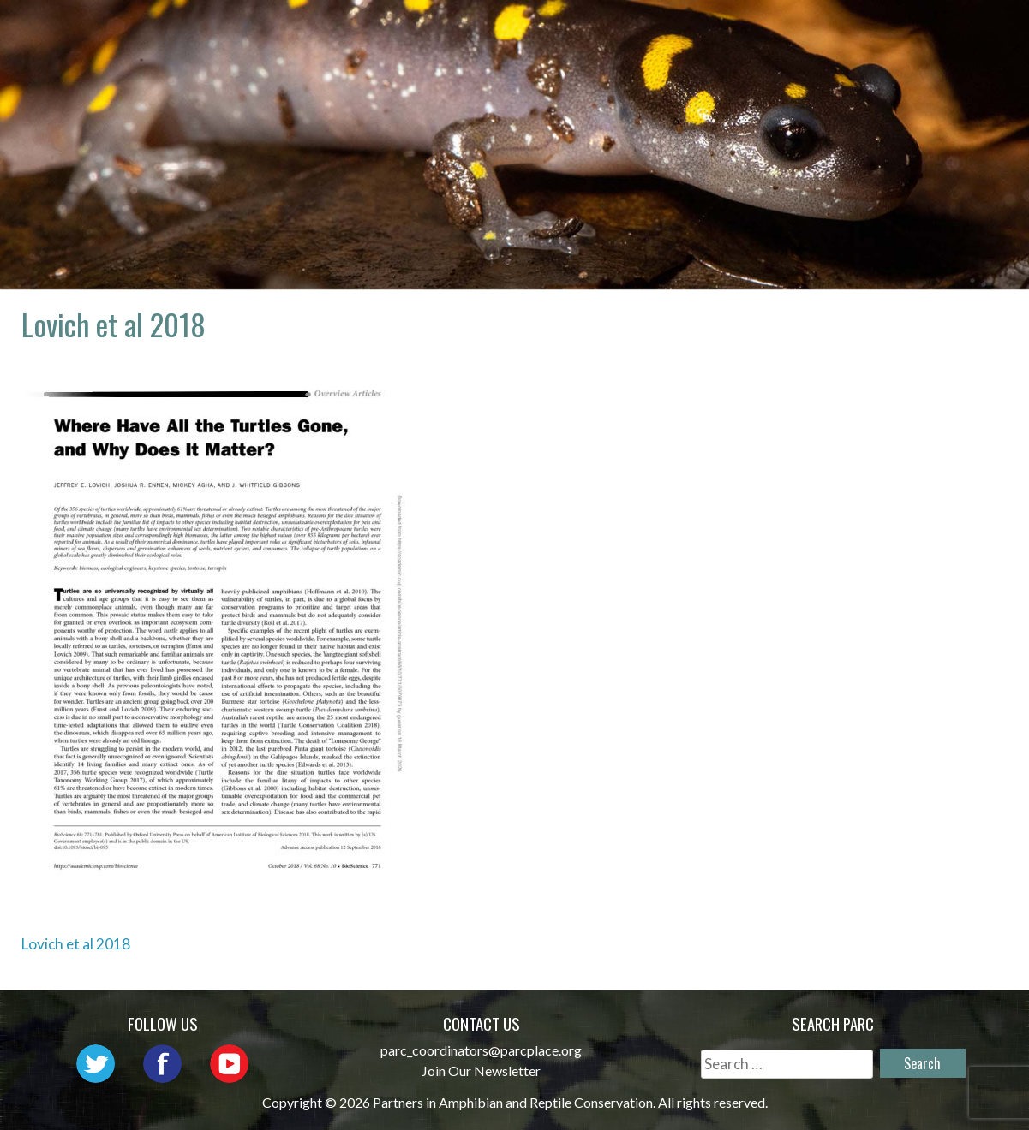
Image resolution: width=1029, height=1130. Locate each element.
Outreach (720, 30)
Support (945, 55)
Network (612, 30)
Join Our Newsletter (481, 1070)
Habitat (947, 30)
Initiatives (838, 30)
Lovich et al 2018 (75, 944)
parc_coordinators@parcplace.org (481, 1050)
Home (397, 30)
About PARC (496, 30)
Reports (847, 55)
